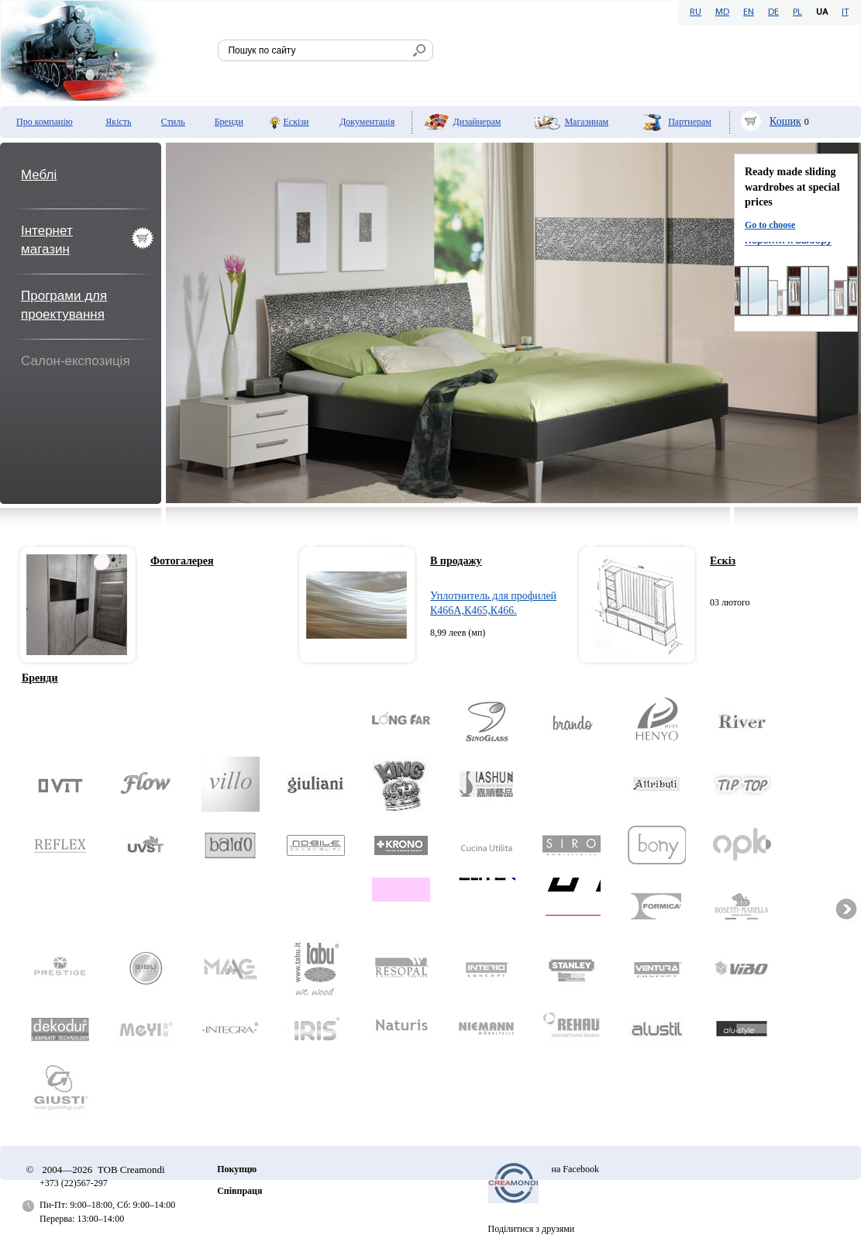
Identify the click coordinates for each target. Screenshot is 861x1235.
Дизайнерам (477, 121)
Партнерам (689, 121)
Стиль (173, 121)
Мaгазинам (586, 121)
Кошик (785, 121)
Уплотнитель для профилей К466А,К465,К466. (493, 603)
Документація (366, 121)
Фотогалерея (182, 561)
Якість (118, 121)
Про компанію (44, 121)
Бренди (229, 121)
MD (722, 12)
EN (748, 12)
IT (845, 12)
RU (695, 12)
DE (773, 12)
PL (797, 12)
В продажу (456, 561)
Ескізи (296, 121)
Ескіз (722, 561)
